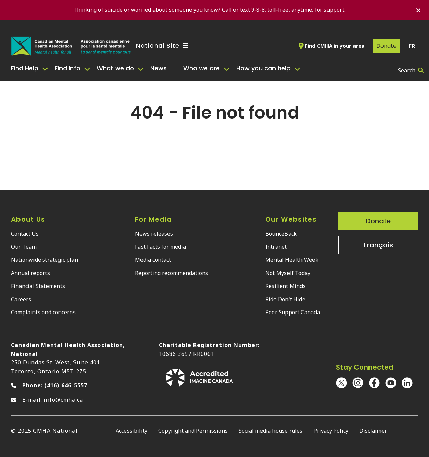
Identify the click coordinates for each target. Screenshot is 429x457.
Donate (386, 46)
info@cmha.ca (63, 399)
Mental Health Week (291, 259)
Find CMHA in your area (331, 45)
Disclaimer (373, 430)
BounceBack (281, 233)
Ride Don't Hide (285, 299)
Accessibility (131, 430)
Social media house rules (271, 430)
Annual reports (30, 273)
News (158, 68)
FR (412, 46)
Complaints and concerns (43, 312)
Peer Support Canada (292, 312)
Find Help (24, 68)
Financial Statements (38, 286)
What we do (115, 68)
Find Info (67, 68)
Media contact (153, 259)
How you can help (263, 68)
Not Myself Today (287, 273)
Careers (21, 299)
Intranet (276, 246)
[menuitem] (30, 68)
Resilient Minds (285, 286)
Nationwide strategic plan (44, 259)
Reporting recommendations (171, 273)
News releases (154, 233)
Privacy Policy (330, 430)
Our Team (24, 246)
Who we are (201, 68)
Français (378, 245)
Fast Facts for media (160, 246)
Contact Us (25, 233)
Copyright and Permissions (193, 430)
